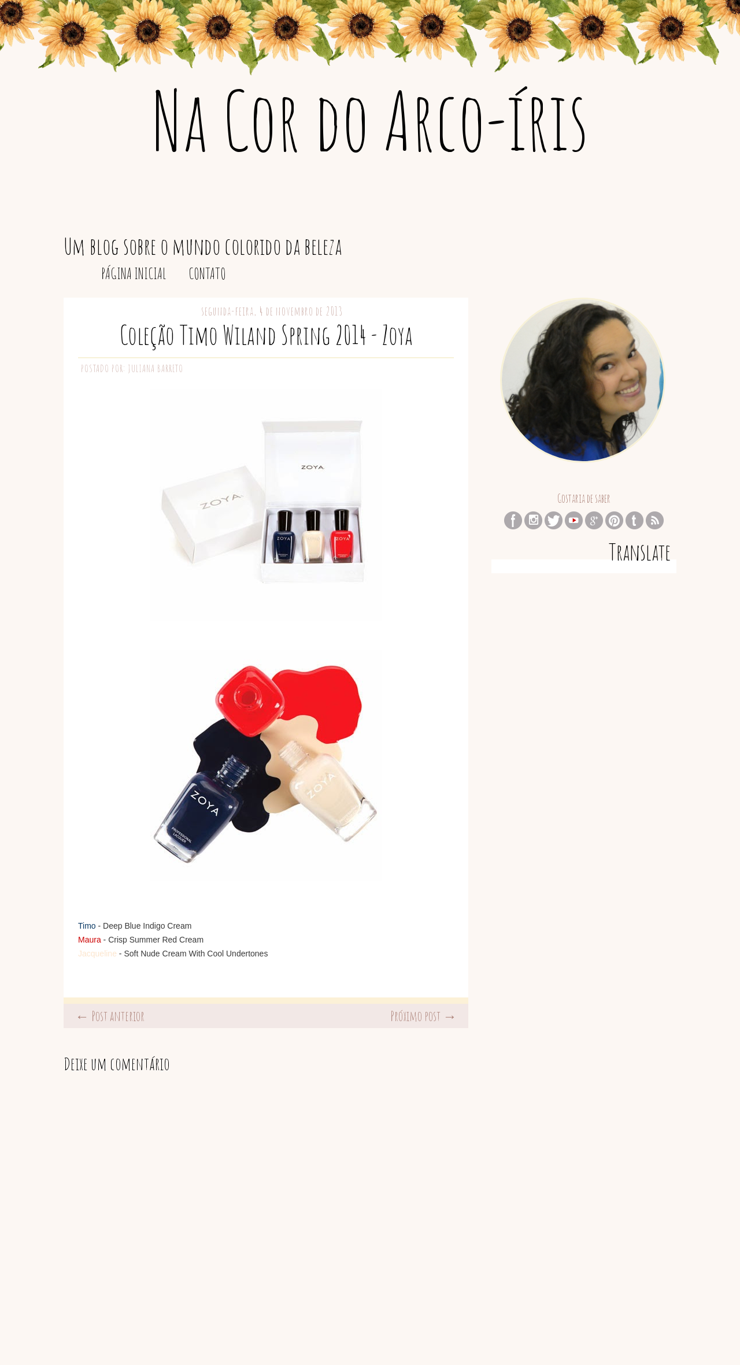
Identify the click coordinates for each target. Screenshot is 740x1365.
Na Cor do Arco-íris (370, 119)
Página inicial (133, 273)
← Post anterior (110, 1016)
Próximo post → (423, 1016)
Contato (207, 273)
